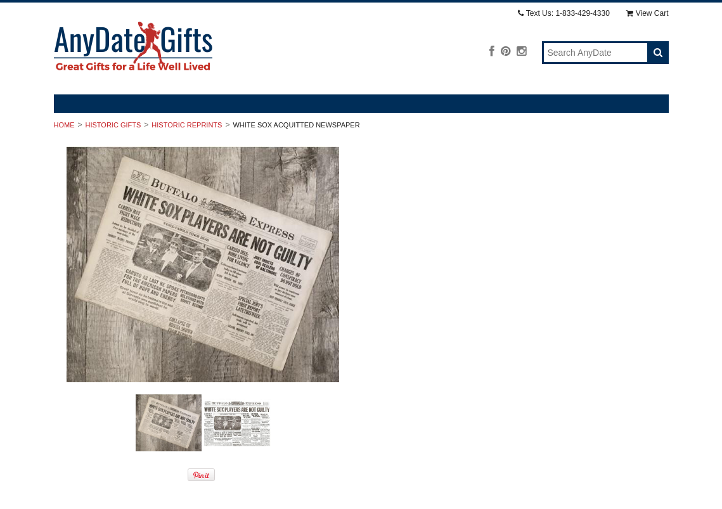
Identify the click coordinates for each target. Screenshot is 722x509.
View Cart (647, 13)
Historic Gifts (113, 125)
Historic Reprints (186, 125)
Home (64, 125)
